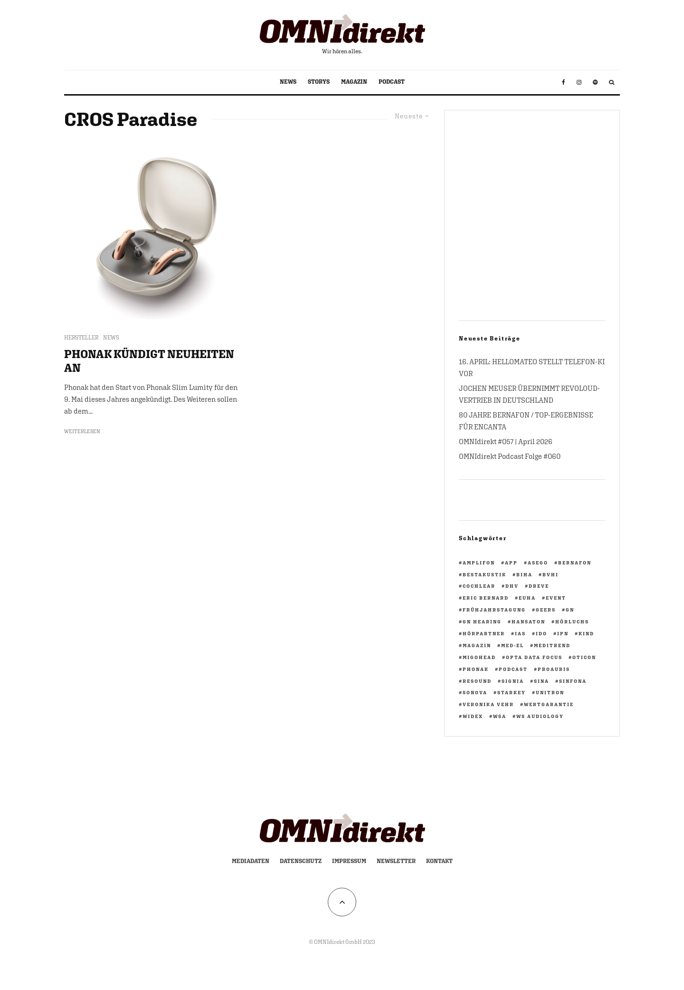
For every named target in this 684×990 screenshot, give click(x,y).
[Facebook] (563, 82)
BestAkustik (484, 574)
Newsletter (396, 861)
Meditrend (552, 645)
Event (556, 598)
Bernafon (574, 562)
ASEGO (538, 562)
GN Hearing (482, 621)
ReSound (477, 681)
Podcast (513, 669)
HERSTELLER (81, 337)
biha (524, 574)
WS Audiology (540, 716)
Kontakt (439, 861)
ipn (563, 633)
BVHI (550, 574)
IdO (541, 633)
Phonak (476, 669)
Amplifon (479, 562)
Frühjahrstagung (494, 609)
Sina (541, 681)
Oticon (584, 657)
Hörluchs (572, 621)
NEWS (288, 81)
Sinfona (573, 681)
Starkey (511, 692)
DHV (512, 586)
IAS (520, 633)
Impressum (349, 861)
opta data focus (534, 657)
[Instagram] (579, 82)
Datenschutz (301, 861)
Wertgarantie (549, 704)
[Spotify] (595, 82)
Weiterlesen (82, 431)
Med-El (512, 645)
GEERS (546, 609)
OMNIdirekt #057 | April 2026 (505, 441)
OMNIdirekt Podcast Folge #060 (509, 456)
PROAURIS (554, 669)
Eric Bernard (486, 598)
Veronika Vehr (488, 704)
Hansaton (528, 621)
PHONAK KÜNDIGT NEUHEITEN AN (149, 360)
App (511, 562)
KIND (586, 633)
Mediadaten (250, 861)
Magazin (477, 645)
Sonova (475, 692)
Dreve (539, 586)
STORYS (319, 81)
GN (570, 609)
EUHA (527, 598)
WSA (499, 716)
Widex (473, 716)
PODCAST (392, 81)
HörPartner (484, 633)
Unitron (550, 692)
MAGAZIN (354, 81)
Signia (513, 681)
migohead (479, 657)
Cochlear (479, 586)
